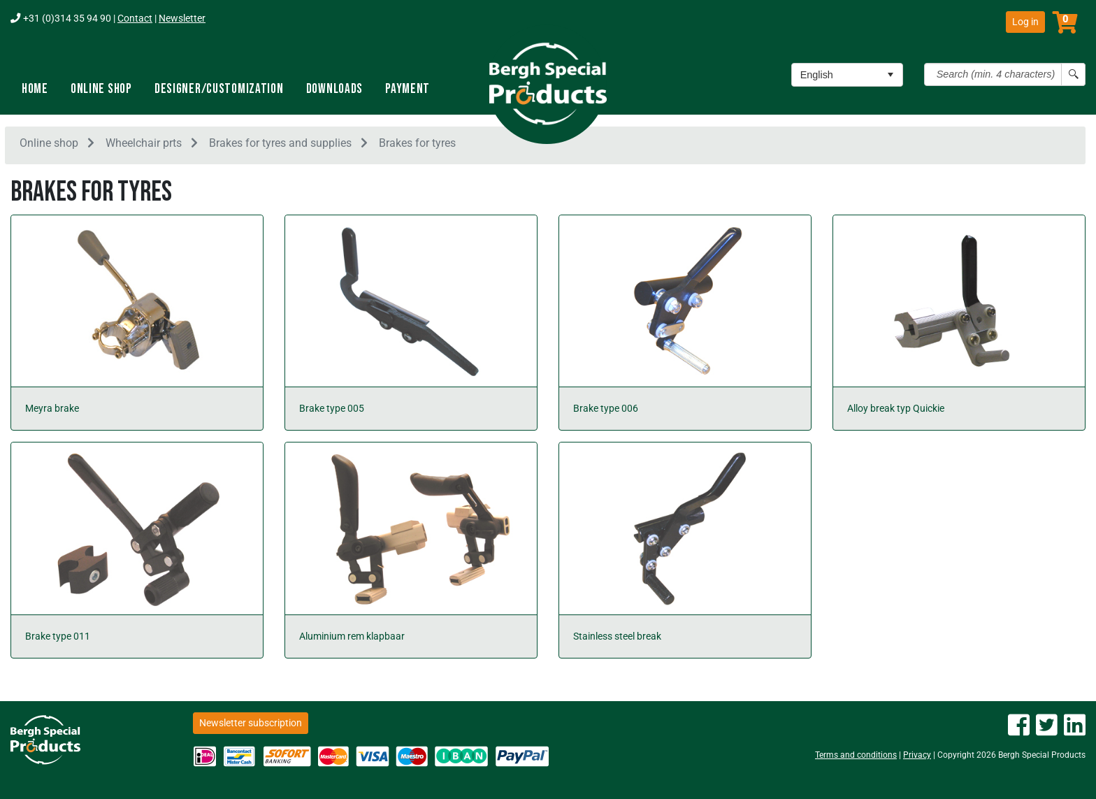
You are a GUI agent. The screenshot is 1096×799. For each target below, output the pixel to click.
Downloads (334, 89)
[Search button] (1073, 74)
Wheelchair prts (144, 145)
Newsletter (182, 18)
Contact (134, 18)
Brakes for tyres (417, 145)
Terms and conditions (856, 755)
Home (35, 89)
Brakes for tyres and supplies (280, 145)
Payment (407, 89)
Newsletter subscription (250, 722)
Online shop (101, 89)
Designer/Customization (219, 89)
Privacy (917, 755)
